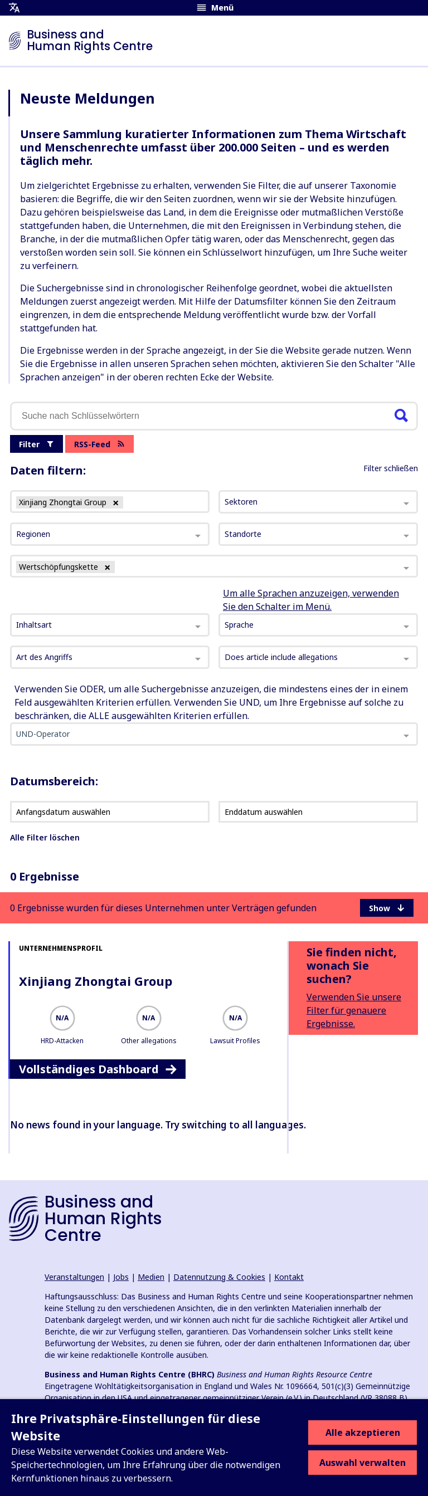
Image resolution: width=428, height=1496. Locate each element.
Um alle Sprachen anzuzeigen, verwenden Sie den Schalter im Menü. (311, 600)
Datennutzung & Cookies (219, 1277)
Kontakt (289, 1277)
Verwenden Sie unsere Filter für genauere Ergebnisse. (354, 1010)
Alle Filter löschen (45, 837)
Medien (151, 1277)
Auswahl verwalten (362, 1462)
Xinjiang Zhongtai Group (95, 980)
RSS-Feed (99, 444)
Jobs (121, 1277)
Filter (36, 444)
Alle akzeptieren (362, 1432)
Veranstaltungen (74, 1277)
